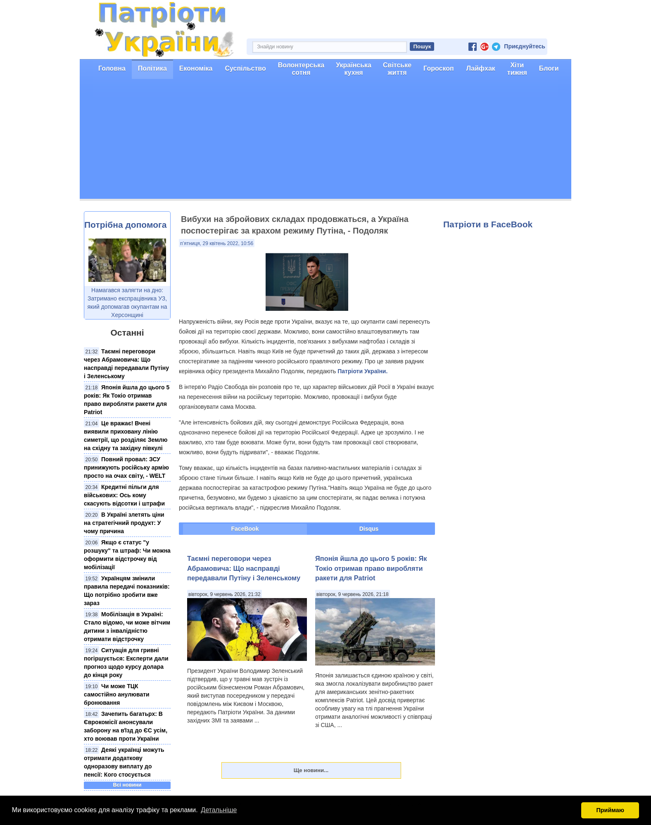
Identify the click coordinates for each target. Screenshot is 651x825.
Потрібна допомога (125, 224)
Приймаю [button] (610, 810)
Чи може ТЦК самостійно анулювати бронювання (117, 694)
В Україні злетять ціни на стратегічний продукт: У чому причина (124, 522)
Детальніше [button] (219, 809)
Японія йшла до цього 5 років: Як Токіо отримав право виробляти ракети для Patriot (371, 568)
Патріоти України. (362, 371)
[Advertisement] (325, 141)
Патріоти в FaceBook (487, 224)
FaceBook (245, 528)
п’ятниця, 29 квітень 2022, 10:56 (216, 243)
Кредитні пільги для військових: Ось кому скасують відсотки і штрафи (124, 495)
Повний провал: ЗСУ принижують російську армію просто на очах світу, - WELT (126, 467)
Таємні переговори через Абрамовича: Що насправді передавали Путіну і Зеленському (243, 568)
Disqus (369, 528)
